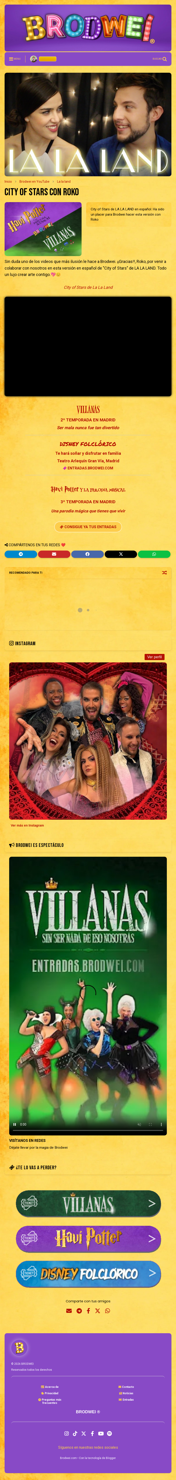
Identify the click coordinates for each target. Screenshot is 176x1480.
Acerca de (50, 1387)
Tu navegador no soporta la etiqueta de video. (88, 996)
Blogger (111, 1458)
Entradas (126, 1399)
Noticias (126, 1393)
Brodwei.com (68, 1458)
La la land (64, 181)
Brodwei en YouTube (34, 181)
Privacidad (49, 1393)
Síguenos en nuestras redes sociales (88, 1447)
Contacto (126, 1387)
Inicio (8, 181)
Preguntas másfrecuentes (49, 1401)
